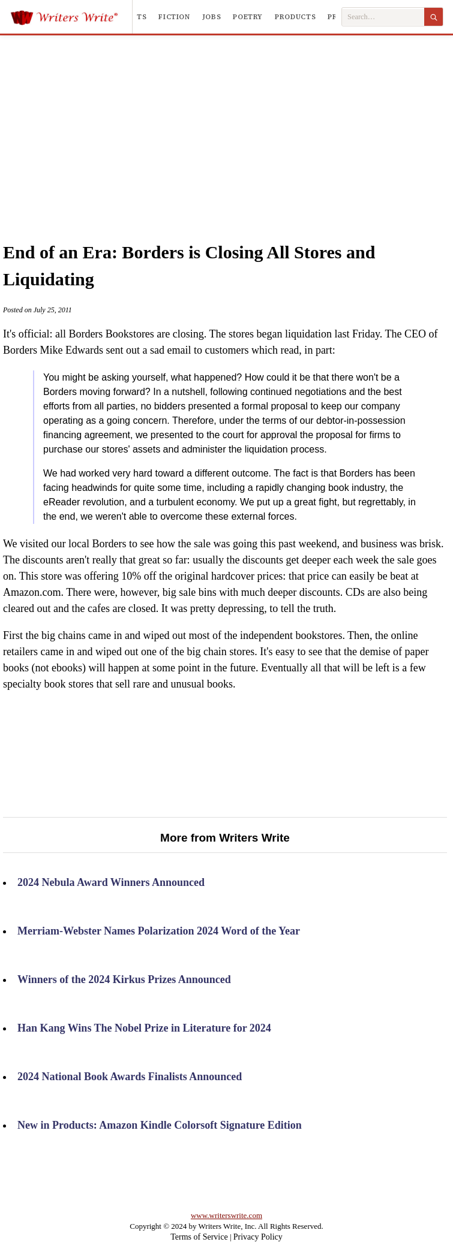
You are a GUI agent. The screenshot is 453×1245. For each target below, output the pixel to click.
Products (295, 17)
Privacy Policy (258, 1236)
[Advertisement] (243, 125)
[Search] (433, 17)
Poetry (248, 17)
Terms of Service (198, 1236)
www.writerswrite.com (226, 1215)
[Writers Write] (71, 17)
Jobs (211, 17)
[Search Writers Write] (383, 17)
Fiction (174, 17)
